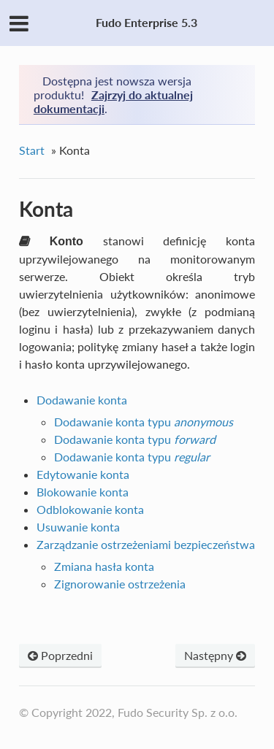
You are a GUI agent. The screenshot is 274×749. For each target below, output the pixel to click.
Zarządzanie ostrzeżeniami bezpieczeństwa (146, 544)
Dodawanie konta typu (143, 422)
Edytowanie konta (83, 474)
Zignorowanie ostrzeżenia (120, 584)
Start (32, 150)
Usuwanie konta (78, 527)
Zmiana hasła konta (104, 566)
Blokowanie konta (83, 492)
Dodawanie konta (82, 400)
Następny (215, 655)
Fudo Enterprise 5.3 (146, 22)
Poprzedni (60, 655)
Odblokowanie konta (90, 509)
